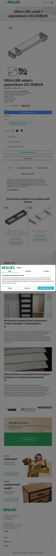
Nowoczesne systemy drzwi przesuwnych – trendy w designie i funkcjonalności (26, 322)
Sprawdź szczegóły (11, 474)
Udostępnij (12, 131)
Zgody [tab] (9, 271)
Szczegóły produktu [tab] (24, 168)
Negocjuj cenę (28, 158)
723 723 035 (19, 524)
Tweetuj (17, 131)
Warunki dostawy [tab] (28, 174)
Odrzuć (10, 288)
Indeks (8, 190)
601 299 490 (18, 526)
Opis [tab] (10, 168)
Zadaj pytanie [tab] (42, 168)
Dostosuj (28, 288)
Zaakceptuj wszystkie (46, 288)
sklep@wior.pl (15, 528)
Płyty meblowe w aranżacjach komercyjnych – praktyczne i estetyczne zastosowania (28, 376)
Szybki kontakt (28, 439)
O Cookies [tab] (46, 271)
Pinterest (21, 131)
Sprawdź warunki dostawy (28, 152)
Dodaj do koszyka (19, 123)
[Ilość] (6, 123)
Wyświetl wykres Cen (28, 112)
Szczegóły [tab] (28, 271)
